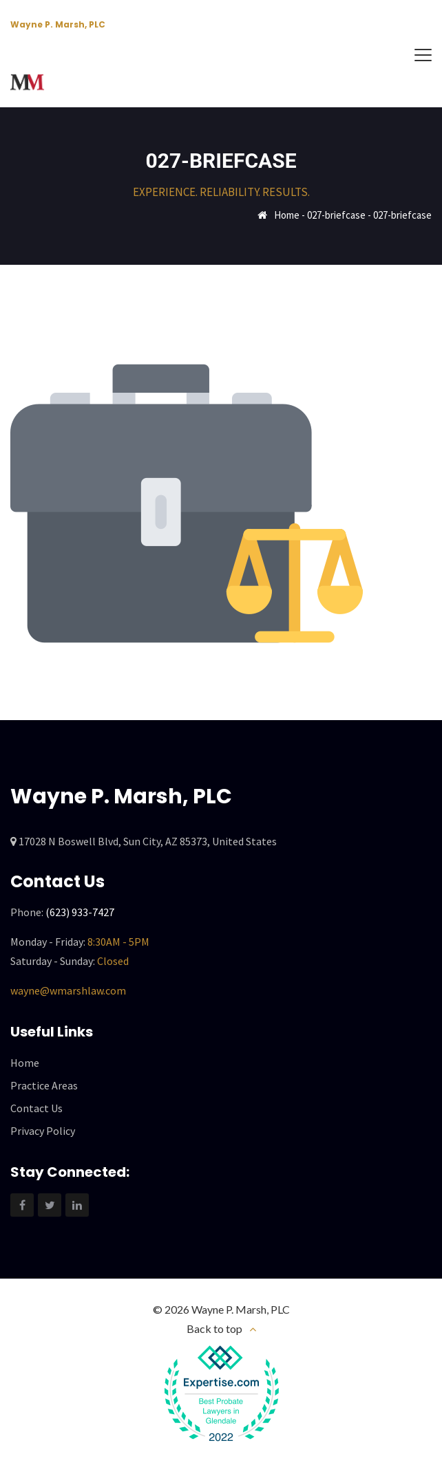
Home (286, 214)
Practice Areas (44, 1085)
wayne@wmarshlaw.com (68, 990)
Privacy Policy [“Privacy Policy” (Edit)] (42, 1131)
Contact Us (36, 1108)
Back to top (214, 1328)
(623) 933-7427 (79, 912)
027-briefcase (336, 214)
